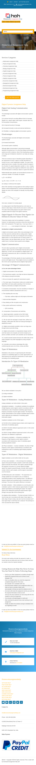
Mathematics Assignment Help (10, 61)
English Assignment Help (9, 71)
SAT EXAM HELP (6, 683)
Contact (16, 1)
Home (3, 47)
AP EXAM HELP (6, 688)
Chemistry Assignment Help (10, 66)
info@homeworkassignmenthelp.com (11, 712)
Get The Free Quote (24, 1)
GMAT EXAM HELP (7, 695)
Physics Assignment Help (9, 63)
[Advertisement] (18, 524)
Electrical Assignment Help (9, 85)
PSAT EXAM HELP (6, 684)
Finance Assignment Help (9, 76)
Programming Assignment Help (11, 90)
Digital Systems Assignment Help (15, 47)
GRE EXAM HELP (6, 692)
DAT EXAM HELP (6, 699)
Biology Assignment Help (9, 68)
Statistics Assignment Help (9, 78)
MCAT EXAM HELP (7, 697)
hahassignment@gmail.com (24, 4)
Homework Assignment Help (10, 761)
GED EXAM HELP (6, 690)
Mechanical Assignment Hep (10, 88)
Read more (6, 555)
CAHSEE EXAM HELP (7, 694)
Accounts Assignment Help (9, 73)
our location (19, 662)
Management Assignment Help (10, 83)
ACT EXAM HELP (6, 686)
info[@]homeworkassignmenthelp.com (13, 546)
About (11, 1)
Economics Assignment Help (10, 80)
